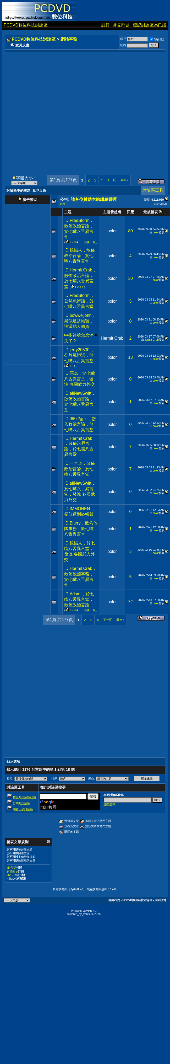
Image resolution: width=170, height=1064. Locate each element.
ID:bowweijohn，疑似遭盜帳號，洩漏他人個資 (80, 321)
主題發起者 (112, 212)
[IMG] (10, 874)
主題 (68, 212)
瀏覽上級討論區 (23, 809)
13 (130, 357)
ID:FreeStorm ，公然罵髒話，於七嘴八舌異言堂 (79, 301)
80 (130, 231)
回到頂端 (160, 900)
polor (112, 231)
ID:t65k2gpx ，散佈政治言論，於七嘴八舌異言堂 (80, 424)
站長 (62, 204)
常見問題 (121, 25)
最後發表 (150, 212)
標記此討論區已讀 (24, 797)
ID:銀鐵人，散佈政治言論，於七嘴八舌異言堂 (79, 255)
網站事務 (69, 39)
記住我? (157, 39)
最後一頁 (90, 242)
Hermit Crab (112, 338)
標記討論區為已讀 (149, 25)
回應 (130, 212)
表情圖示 (12, 871)
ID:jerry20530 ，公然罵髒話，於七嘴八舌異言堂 (79, 355)
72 (130, 602)
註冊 (105, 25)
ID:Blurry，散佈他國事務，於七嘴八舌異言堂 (80, 528)
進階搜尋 (109, 804)
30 (130, 278)
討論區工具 (152, 190)
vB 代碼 (11, 867)
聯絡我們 (114, 900)
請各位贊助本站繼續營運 (94, 199)
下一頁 (111, 179)
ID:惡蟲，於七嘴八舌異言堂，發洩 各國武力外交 (79, 379)
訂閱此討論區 (21, 803)
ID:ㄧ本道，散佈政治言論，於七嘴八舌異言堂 (79, 469)
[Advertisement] (58, 110)
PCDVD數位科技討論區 (26, 25)
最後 (124, 179)
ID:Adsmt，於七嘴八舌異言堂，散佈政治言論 (79, 599)
